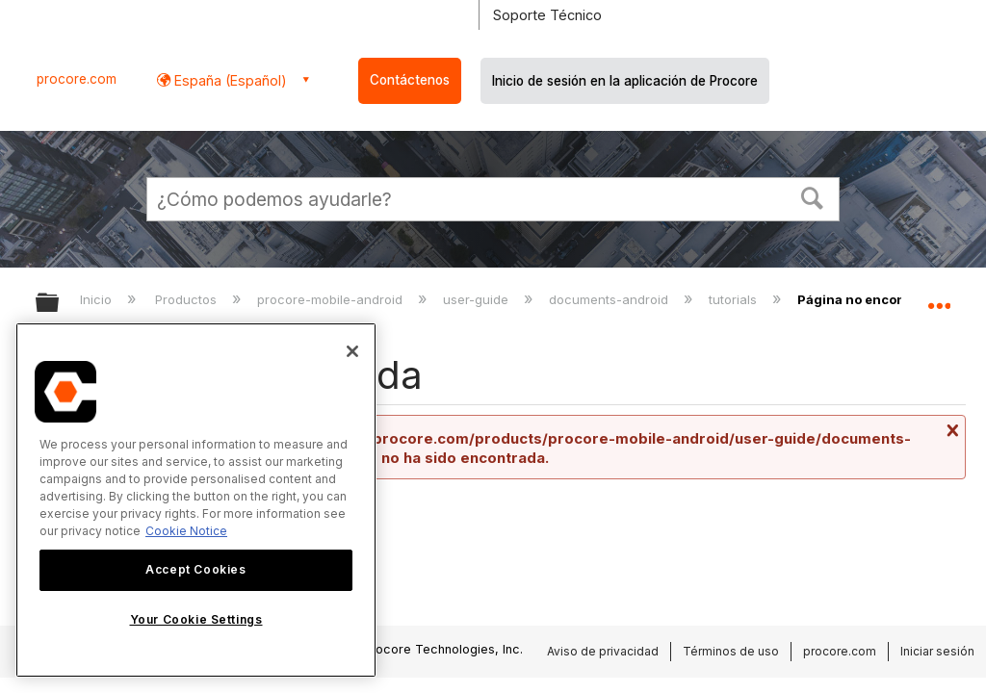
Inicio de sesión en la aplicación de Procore (625, 81)
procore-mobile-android (331, 299)
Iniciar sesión (937, 651)
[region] (195, 500)
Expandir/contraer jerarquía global (60, 304)
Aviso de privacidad (603, 651)
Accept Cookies (195, 569)
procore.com (77, 79)
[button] (813, 196)
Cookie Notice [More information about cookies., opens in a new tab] (186, 531)
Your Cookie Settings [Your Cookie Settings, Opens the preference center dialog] (196, 619)
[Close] (352, 351)
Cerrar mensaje (950, 430)
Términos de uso (731, 651)
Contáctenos (410, 80)
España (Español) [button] (228, 80)
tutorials (735, 299)
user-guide (477, 299)
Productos (188, 299)
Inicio (98, 299)
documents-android (610, 299)
